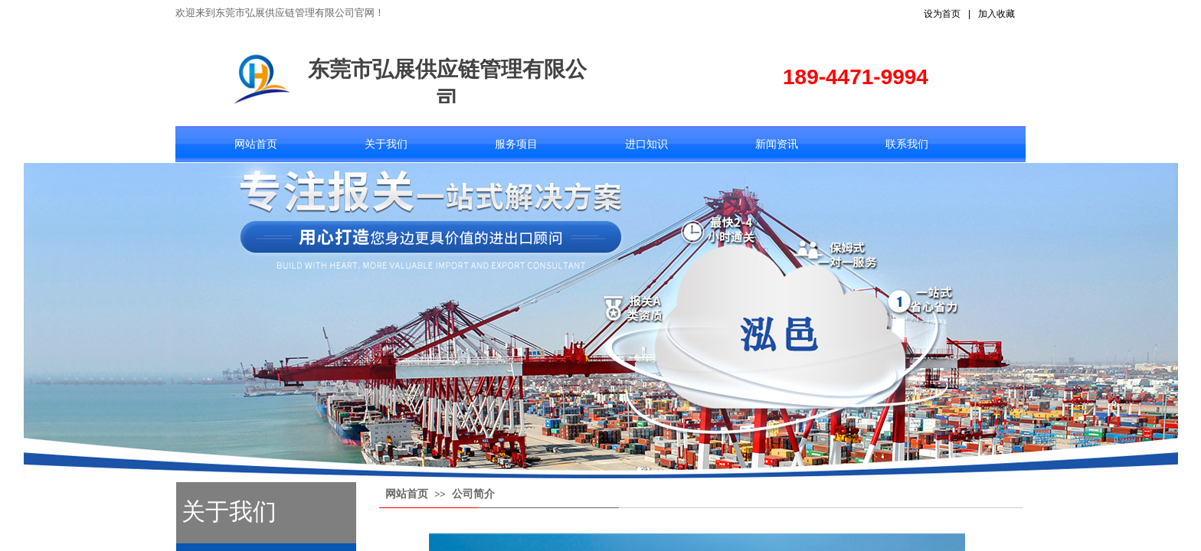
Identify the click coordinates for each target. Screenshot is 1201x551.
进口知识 (646, 144)
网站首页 (255, 144)
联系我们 (906, 144)
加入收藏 (996, 13)
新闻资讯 (776, 144)
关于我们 (386, 144)
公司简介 (473, 494)
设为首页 (942, 13)
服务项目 (516, 144)
